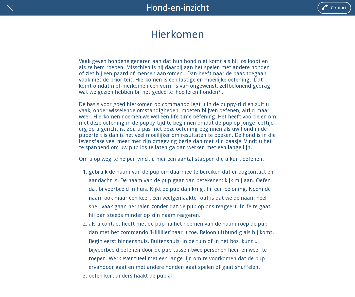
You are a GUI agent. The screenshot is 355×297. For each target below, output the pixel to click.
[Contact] (334, 8)
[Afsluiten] (10, 8)
